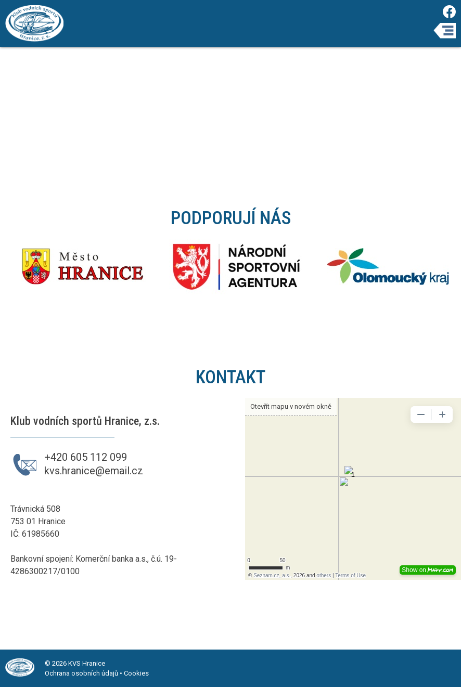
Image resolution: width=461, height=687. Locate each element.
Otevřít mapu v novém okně (290, 406)
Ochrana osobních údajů (81, 673)
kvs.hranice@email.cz (93, 470)
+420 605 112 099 (85, 457)
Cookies (136, 673)
